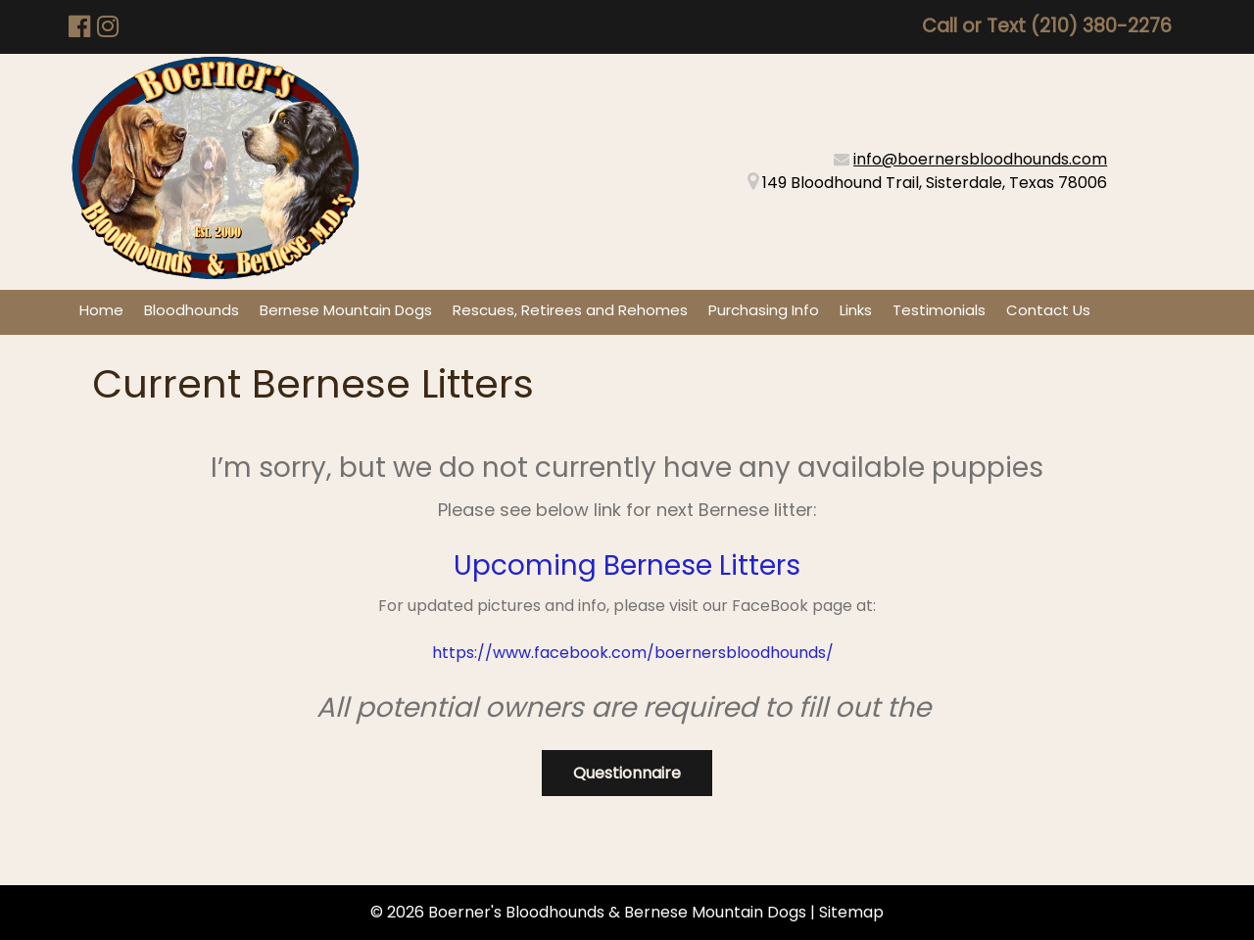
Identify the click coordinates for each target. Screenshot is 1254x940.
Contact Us (1048, 310)
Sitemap (851, 912)
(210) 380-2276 (1101, 26)
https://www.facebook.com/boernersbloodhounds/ (631, 652)
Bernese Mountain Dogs (346, 310)
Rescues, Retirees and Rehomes (570, 310)
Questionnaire (627, 773)
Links (856, 310)
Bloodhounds (191, 310)
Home (101, 310)
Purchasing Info (763, 310)
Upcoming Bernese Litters (627, 565)
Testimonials (939, 310)
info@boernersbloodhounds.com (980, 159)
